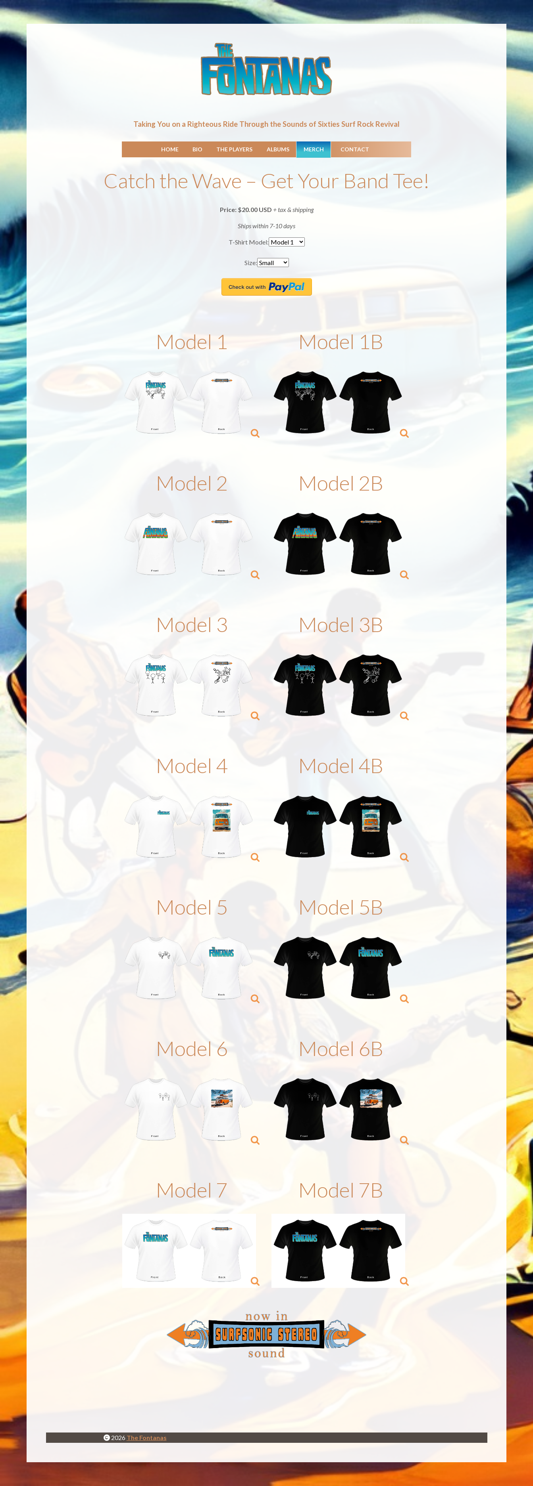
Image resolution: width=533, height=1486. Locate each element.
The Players (234, 149)
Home (170, 149)
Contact (355, 149)
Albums (278, 149)
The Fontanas (147, 1437)
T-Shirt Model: (249, 242)
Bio (197, 149)
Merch (314, 149)
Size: (250, 262)
